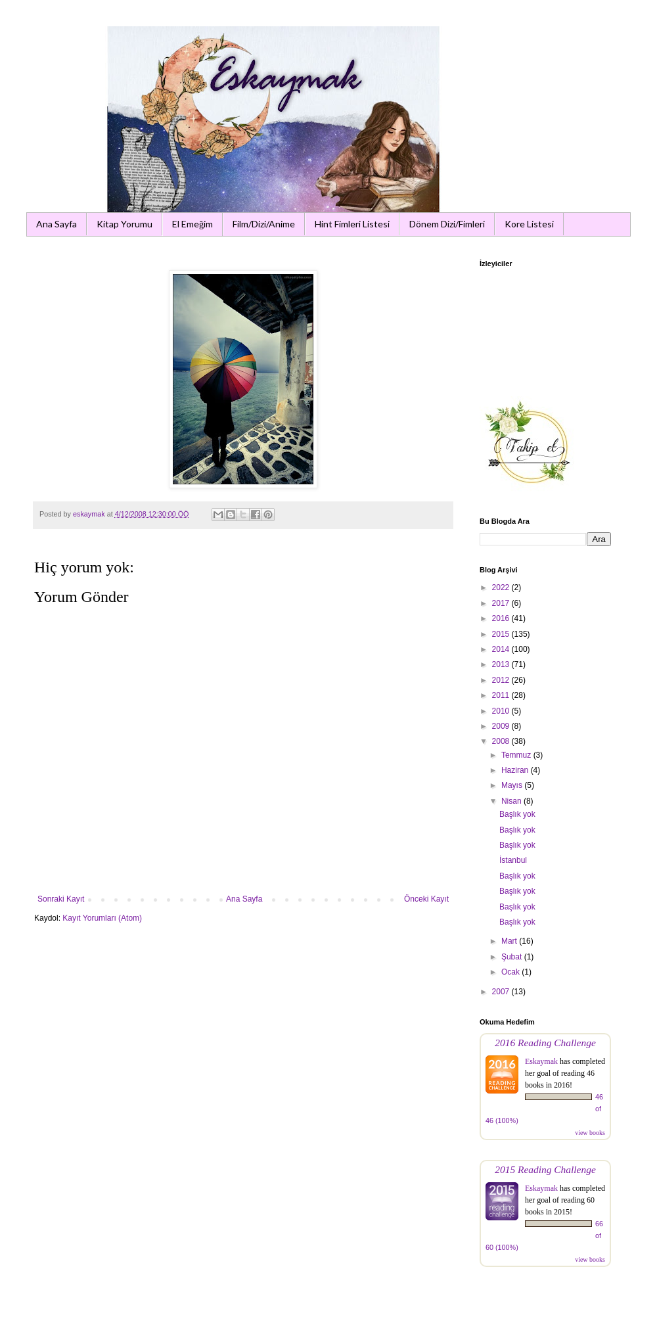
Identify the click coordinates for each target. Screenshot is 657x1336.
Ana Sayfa (56, 223)
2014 (502, 649)
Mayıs (512, 785)
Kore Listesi (529, 223)
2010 (502, 711)
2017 (502, 603)
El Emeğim (192, 223)
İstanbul (513, 860)
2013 (502, 664)
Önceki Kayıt (426, 899)
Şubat (512, 956)
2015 (502, 634)
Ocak (511, 972)
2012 (502, 680)
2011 (502, 695)
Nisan (512, 801)
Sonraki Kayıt (60, 899)
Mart (510, 941)
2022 (502, 587)
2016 (502, 618)
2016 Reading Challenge (545, 1042)
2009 (502, 726)
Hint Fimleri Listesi (352, 223)
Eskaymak (541, 1061)
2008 (502, 741)
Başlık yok (517, 814)
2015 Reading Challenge (545, 1169)
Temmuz (517, 755)
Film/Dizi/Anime (264, 223)
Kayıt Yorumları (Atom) (102, 918)
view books (590, 1132)
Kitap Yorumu (124, 223)
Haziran (516, 770)
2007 (502, 991)
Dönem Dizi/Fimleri (447, 223)
